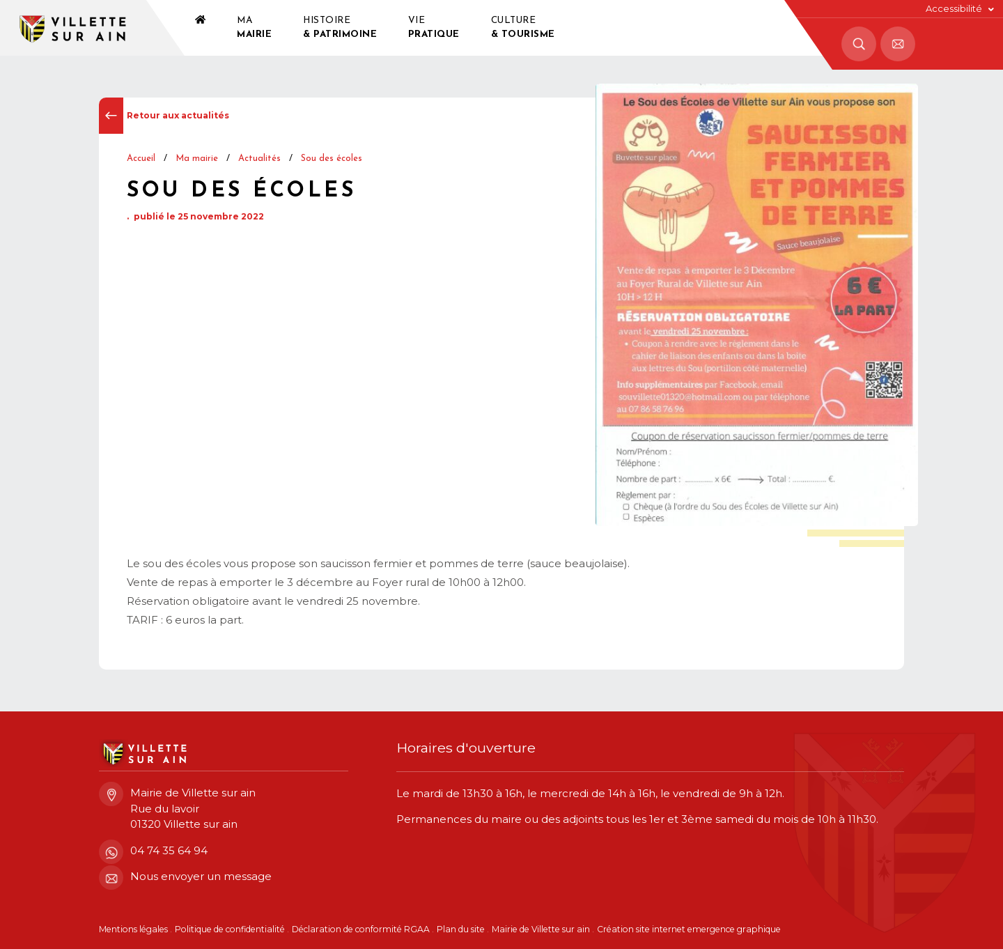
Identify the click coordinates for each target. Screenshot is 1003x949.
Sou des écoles (331, 158)
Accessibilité (954, 8)
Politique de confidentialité (230, 929)
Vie (434, 28)
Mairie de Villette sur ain (541, 929)
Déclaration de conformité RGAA (361, 929)
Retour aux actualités (164, 116)
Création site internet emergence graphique (689, 929)
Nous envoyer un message (185, 877)
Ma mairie (197, 158)
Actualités (259, 158)
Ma (254, 28)
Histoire (340, 28)
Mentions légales (133, 929)
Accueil (141, 158)
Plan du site (461, 929)
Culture (523, 28)
